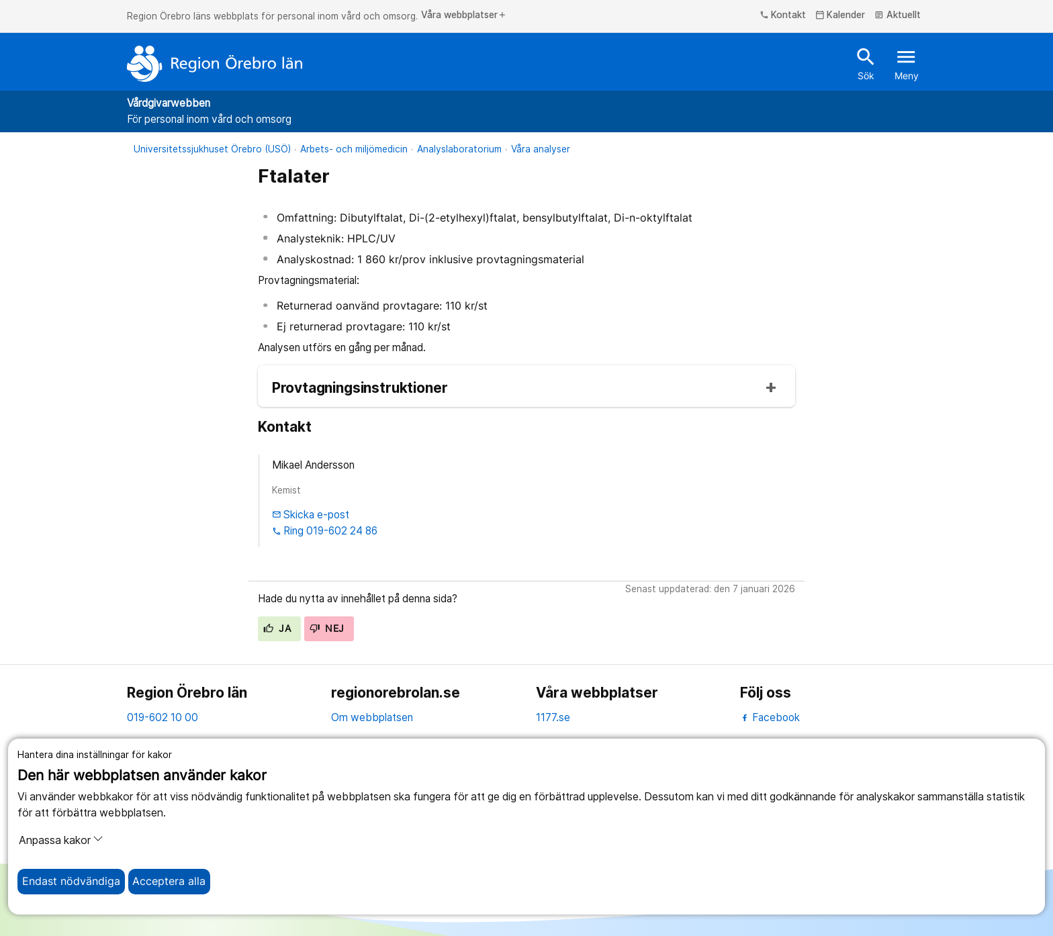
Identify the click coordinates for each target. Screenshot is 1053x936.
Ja (277, 628)
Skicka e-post (311, 514)
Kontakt (783, 15)
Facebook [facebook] (770, 717)
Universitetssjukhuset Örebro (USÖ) (212, 149)
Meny (907, 63)
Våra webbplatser (464, 15)
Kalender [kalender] (840, 15)
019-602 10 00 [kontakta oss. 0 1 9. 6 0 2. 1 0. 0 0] (162, 717)
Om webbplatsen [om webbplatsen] (372, 717)
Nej (327, 628)
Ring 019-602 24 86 (325, 530)
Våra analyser (540, 149)
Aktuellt (897, 15)
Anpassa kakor (61, 840)
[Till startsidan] (215, 63)
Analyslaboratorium (459, 149)
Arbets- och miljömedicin (354, 149)
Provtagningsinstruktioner (360, 388)
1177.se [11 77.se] (553, 717)
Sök (866, 63)
